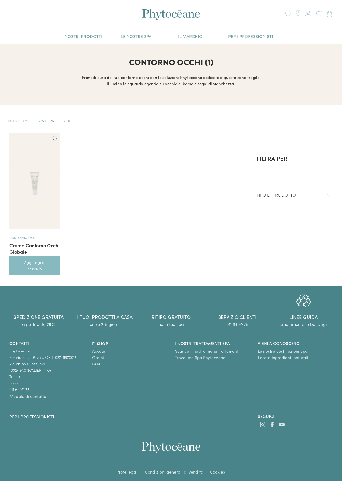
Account (100, 351)
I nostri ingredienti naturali (283, 357)
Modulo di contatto (27, 396)
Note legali (127, 472)
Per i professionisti (31, 417)
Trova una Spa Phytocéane (200, 357)
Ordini (98, 357)
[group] (303, 310)
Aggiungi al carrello (34, 265)
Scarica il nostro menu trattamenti (207, 351)
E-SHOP (100, 343)
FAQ (96, 364)
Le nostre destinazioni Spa (283, 351)
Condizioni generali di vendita (174, 472)
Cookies (217, 472)
